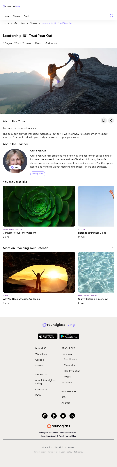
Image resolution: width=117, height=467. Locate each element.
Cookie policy (66, 451)
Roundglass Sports (48, 436)
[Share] (111, 120)
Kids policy (78, 451)
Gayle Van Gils (38, 150)
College (39, 359)
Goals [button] (26, 16)
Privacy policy (40, 451)
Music (67, 376)
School (39, 365)
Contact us (41, 389)
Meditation (70, 364)
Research (67, 382)
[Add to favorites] (104, 120)
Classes (33, 23)
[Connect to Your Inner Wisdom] (39, 212)
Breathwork (70, 359)
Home (6, 16)
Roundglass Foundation (48, 432)
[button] (110, 16)
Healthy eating (72, 370)
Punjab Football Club (67, 436)
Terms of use (53, 451)
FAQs (38, 395)
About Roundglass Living (45, 381)
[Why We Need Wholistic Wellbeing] (39, 278)
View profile (37, 173)
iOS (64, 397)
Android (66, 402)
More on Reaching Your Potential (26, 247)
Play (15, 167)
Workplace (41, 353)
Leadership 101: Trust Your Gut (56, 22)
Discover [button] (16, 16)
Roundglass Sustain (68, 432)
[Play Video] (58, 81)
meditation (20, 23)
